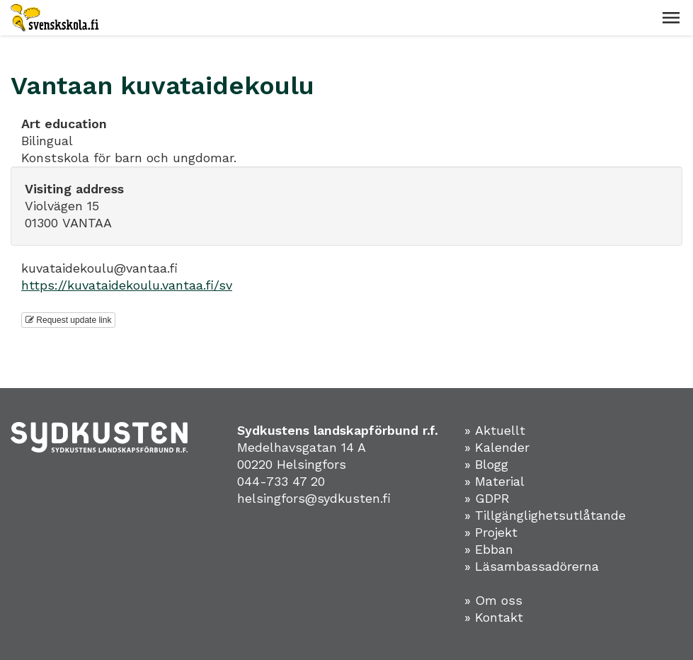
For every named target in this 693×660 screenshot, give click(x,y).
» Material (494, 481)
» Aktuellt (494, 430)
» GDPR (487, 498)
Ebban (494, 549)
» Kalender (496, 447)
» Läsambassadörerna (531, 566)
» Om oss (493, 600)
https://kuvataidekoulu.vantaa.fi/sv (126, 285)
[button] (671, 17)
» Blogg (486, 464)
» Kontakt (493, 617)
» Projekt (490, 532)
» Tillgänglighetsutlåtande (545, 515)
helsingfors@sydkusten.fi (314, 498)
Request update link (68, 320)
